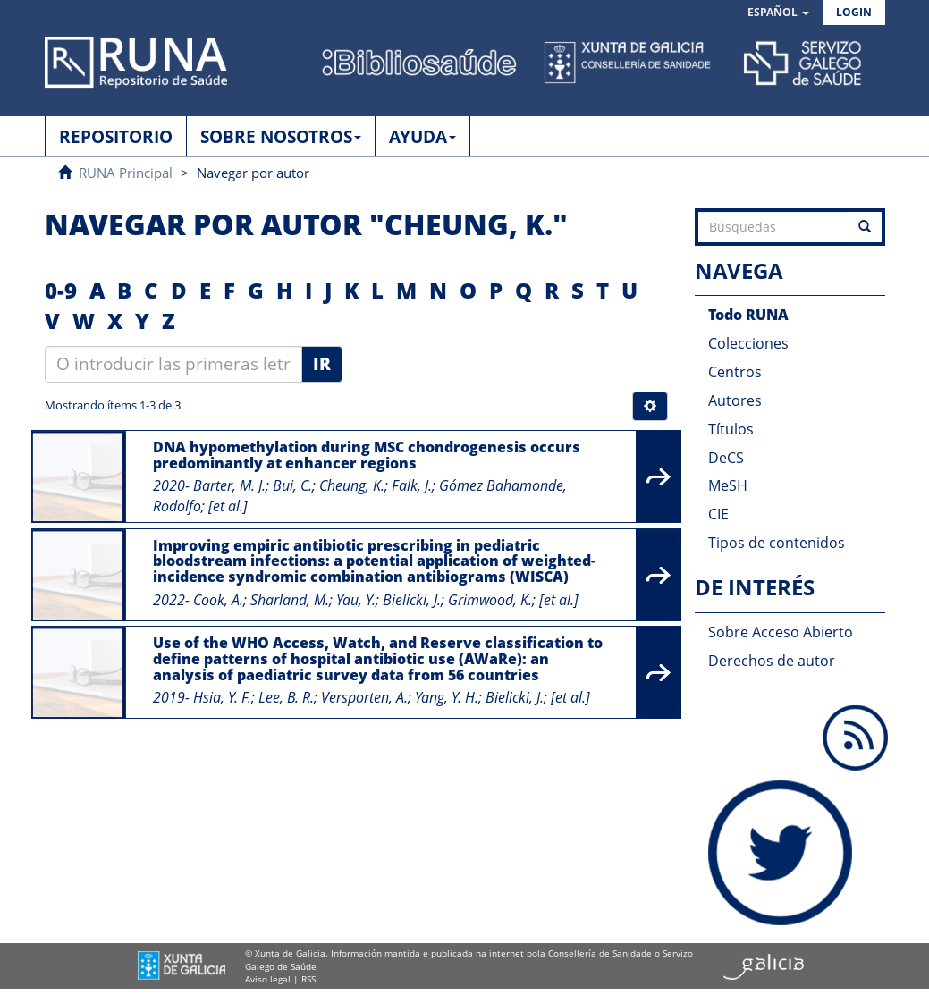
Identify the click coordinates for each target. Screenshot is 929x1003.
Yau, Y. (356, 600)
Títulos (731, 429)
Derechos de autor (771, 660)
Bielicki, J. (412, 600)
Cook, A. (218, 600)
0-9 (61, 290)
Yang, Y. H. (446, 697)
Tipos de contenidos (776, 542)
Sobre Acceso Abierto (780, 632)
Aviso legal (268, 979)
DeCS (726, 458)
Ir (322, 363)
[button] (778, 13)
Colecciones (748, 343)
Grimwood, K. (490, 600)
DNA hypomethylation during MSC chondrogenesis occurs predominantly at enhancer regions (366, 455)
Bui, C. (292, 485)
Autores (735, 400)
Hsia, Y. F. (222, 697)
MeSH (727, 485)
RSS (308, 979)
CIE (718, 514)
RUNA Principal (126, 172)
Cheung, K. (351, 485)
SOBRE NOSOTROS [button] (280, 136)
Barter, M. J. (229, 485)
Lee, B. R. (286, 697)
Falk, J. (412, 485)
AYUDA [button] (422, 136)
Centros (735, 372)
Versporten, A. (364, 697)
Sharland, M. (289, 600)
